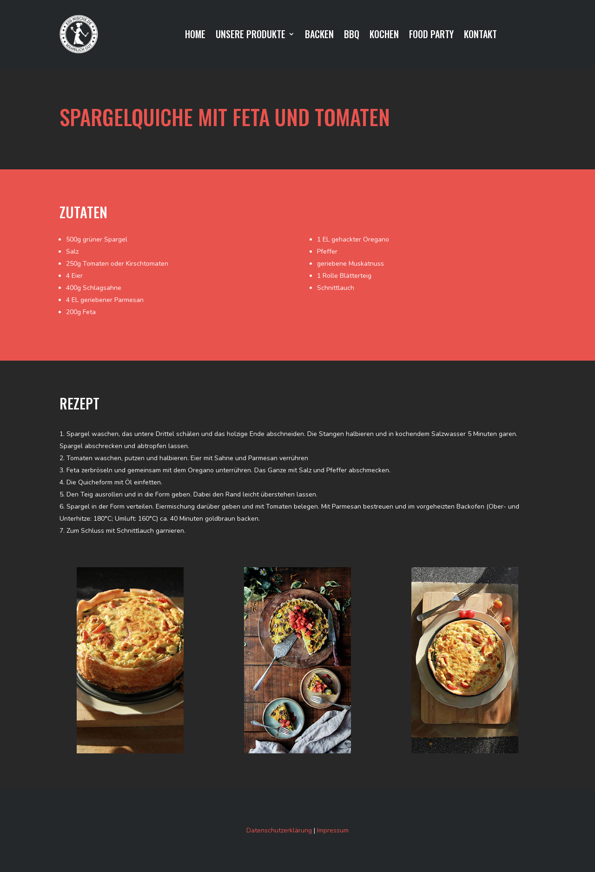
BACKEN (319, 36)
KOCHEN (384, 36)
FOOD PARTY (431, 36)
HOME (195, 36)
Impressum (333, 830)
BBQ (351, 36)
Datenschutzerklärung (279, 830)
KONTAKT (480, 36)
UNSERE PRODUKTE (250, 36)
